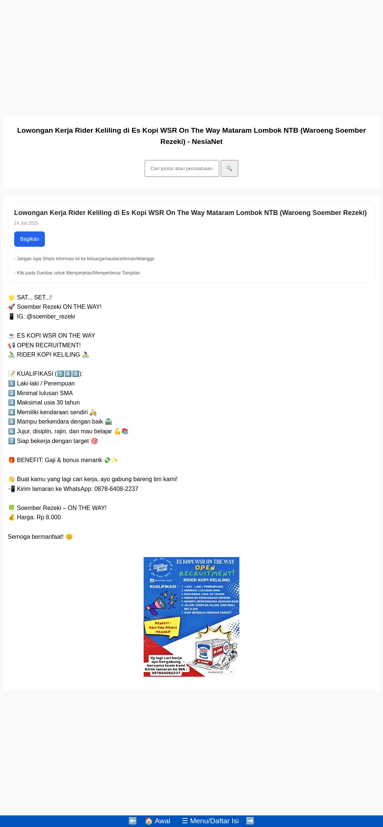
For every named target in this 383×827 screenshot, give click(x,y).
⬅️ (132, 821)
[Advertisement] (191, 55)
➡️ (250, 821)
